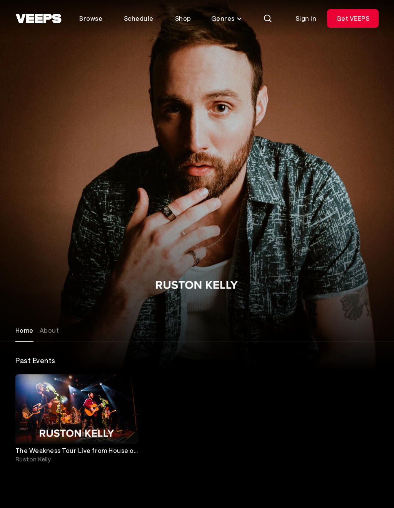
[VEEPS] (38, 18)
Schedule (139, 18)
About (49, 330)
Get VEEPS (352, 18)
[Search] (268, 18)
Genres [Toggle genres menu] (226, 18)
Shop (183, 18)
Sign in (306, 18)
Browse (90, 18)
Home (24, 330)
